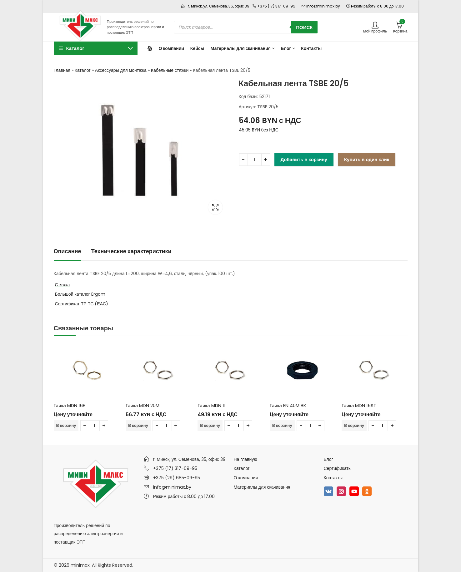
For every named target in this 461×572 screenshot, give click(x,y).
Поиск (304, 27)
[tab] (67, 251)
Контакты (333, 478)
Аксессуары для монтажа (121, 70)
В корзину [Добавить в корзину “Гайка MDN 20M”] (138, 425)
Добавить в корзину (304, 159)
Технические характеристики (131, 251)
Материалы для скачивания (262, 487)
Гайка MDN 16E (69, 405)
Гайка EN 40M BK (288, 405)
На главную (245, 459)
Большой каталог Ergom (80, 294)
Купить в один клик (366, 159)
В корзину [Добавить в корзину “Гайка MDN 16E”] (66, 425)
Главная (62, 70)
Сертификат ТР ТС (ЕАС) (81, 304)
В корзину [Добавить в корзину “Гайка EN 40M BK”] (282, 425)
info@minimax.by (172, 487)
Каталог (83, 70)
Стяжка (62, 285)
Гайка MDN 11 (211, 405)
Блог (328, 459)
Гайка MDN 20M (142, 405)
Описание (67, 251)
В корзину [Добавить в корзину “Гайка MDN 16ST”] (354, 425)
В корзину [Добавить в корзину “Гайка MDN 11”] (210, 425)
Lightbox (215, 207)
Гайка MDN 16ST (359, 405)
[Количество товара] (255, 159)
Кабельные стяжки (169, 70)
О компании (246, 478)
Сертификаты (338, 468)
